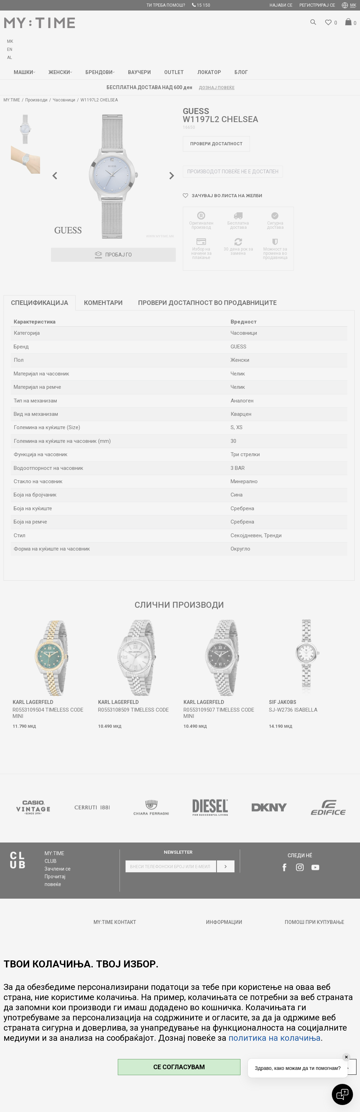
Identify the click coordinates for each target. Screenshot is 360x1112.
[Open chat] (342, 1094)
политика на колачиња (275, 1038)
